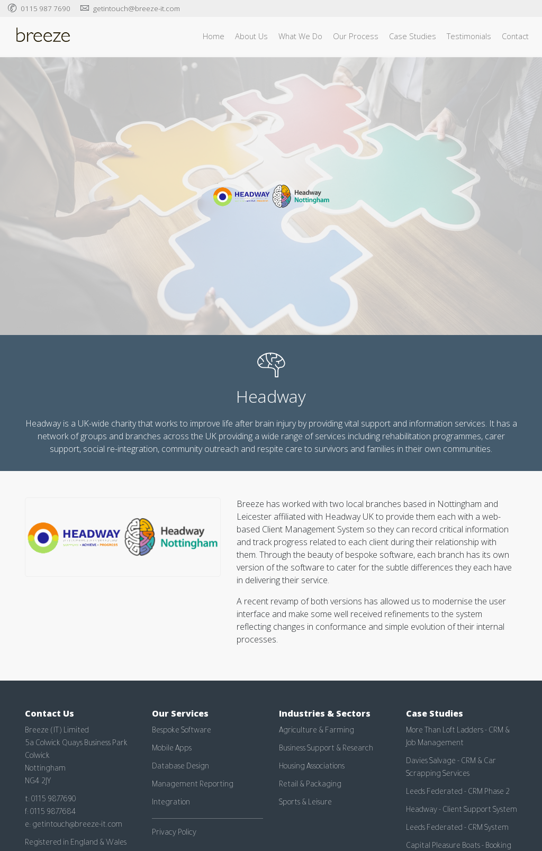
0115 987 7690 (45, 8)
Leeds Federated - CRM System (457, 829)
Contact (515, 36)
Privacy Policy (174, 833)
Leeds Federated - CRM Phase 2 (458, 793)
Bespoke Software (181, 731)
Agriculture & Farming (316, 731)
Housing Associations (312, 767)
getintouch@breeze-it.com (136, 8)
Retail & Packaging (310, 785)
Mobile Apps (172, 749)
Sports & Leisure (305, 803)
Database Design (180, 767)
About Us (251, 36)
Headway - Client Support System (461, 811)
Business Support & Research (326, 749)
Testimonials (469, 36)
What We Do (300, 36)
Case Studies (412, 36)
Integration (171, 803)
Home (213, 36)
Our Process (355, 36)
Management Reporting (192, 785)
